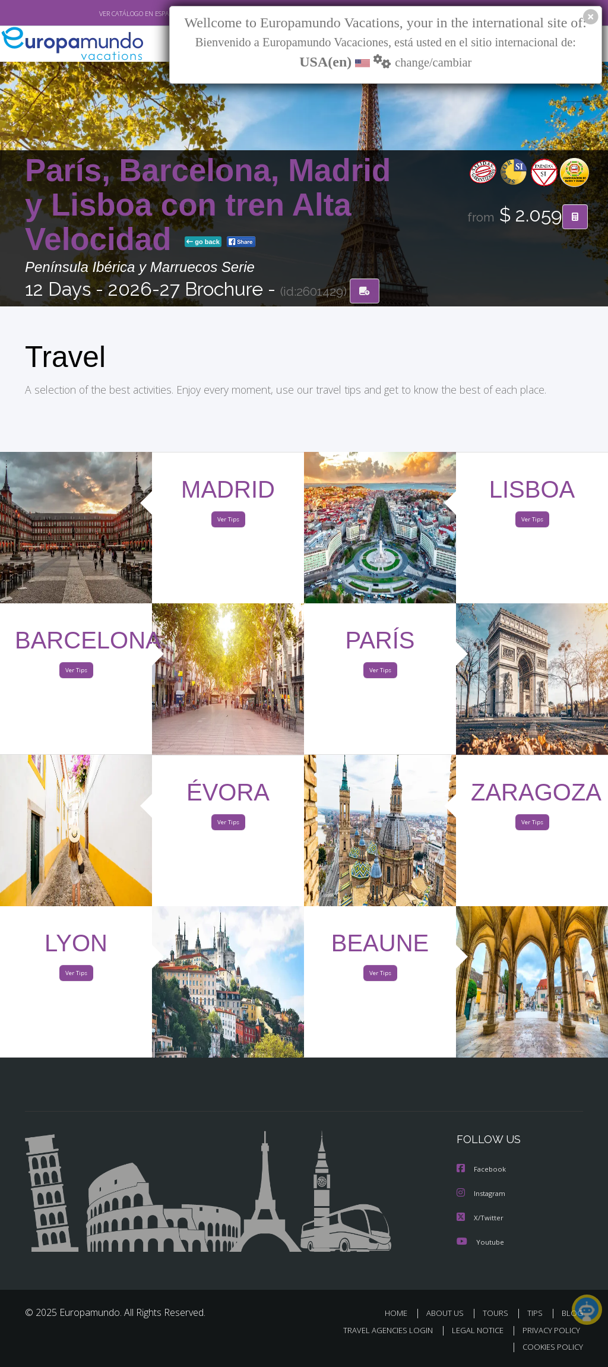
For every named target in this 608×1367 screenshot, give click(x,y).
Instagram (482, 1195)
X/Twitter (480, 1218)
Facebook (482, 1171)
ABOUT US (448, 1313)
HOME (400, 1313)
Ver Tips (228, 522)
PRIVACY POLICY (548, 1330)
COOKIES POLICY (550, 1347)
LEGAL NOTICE (472, 1330)
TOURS (497, 1313)
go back (203, 242)
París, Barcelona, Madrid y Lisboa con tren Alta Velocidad (208, 206)
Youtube (480, 1242)
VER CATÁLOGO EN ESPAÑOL (113, 13)
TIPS (536, 1313)
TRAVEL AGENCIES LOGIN (379, 1330)
